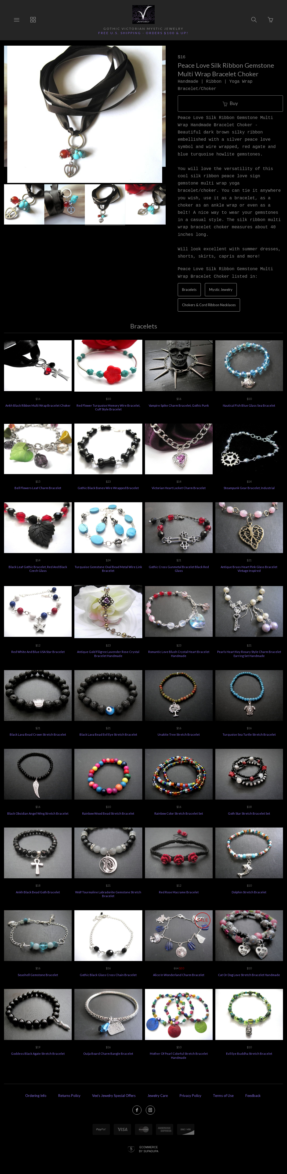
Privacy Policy (190, 1095)
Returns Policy (69, 1095)
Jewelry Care (157, 1095)
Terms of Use (223, 1095)
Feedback (253, 1095)
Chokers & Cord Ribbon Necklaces (209, 305)
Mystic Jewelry (220, 289)
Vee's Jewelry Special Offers (114, 1095)
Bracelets (189, 289)
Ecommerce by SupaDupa (148, 1149)
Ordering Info (35, 1095)
